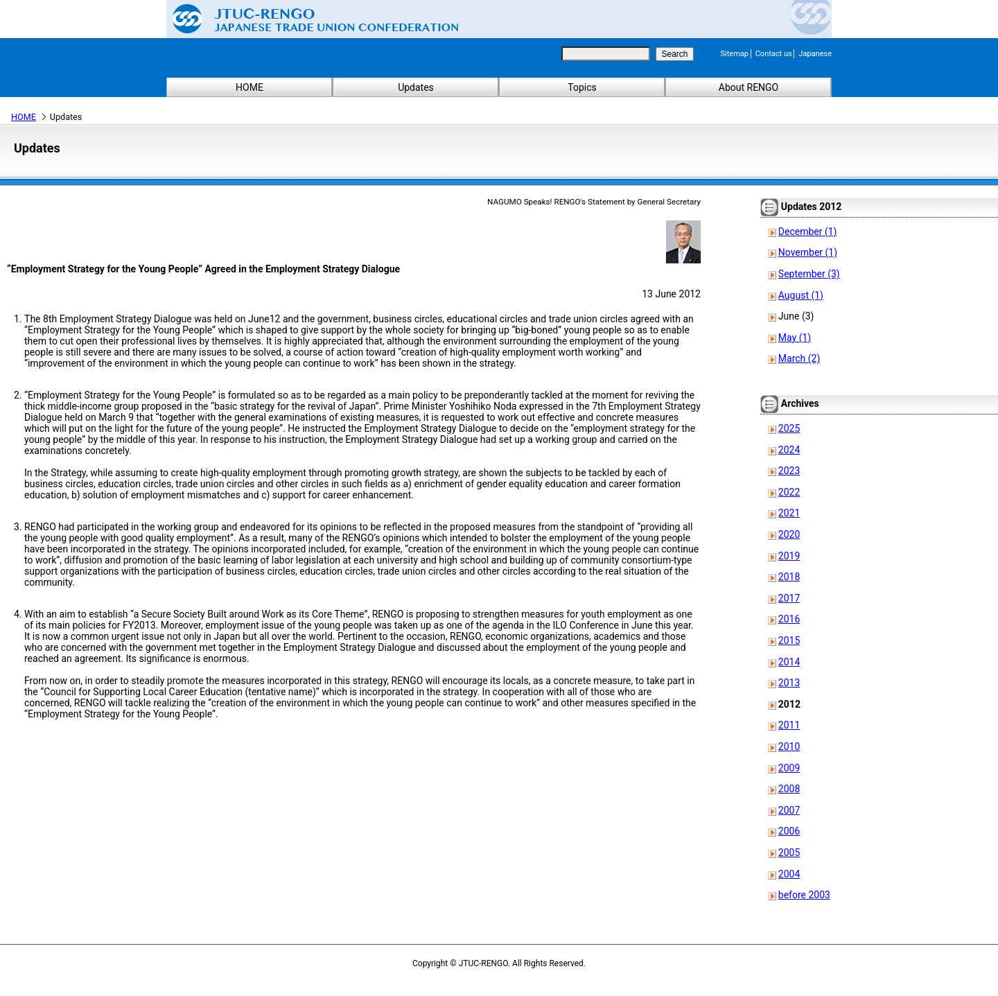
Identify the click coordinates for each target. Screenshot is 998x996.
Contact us (773, 53)
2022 (789, 492)
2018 (789, 576)
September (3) (809, 273)
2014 (789, 661)
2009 (789, 768)
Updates (416, 87)
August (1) (800, 295)
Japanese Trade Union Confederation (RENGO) (305, 18)
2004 (789, 874)
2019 (789, 555)
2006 (789, 831)
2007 (789, 810)
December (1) (807, 231)
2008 (789, 788)
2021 (789, 512)
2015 (789, 640)
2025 (789, 428)
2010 (789, 746)
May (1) (794, 337)
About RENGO (749, 87)
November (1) (807, 252)
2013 (789, 682)
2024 (789, 449)
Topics (582, 87)
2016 (789, 618)
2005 (789, 852)
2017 (789, 598)
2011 (789, 725)
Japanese (815, 53)
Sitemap (734, 53)
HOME (249, 87)
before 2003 (804, 894)
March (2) (799, 358)
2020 (789, 534)
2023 (789, 470)
